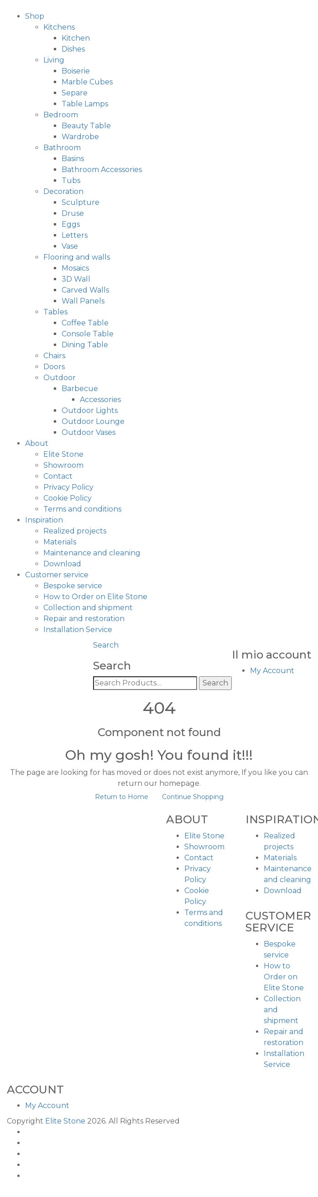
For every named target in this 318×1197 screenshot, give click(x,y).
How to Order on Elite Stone (95, 596)
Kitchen (76, 38)
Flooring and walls (76, 257)
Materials (59, 542)
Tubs (71, 180)
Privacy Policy (68, 487)
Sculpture (80, 202)
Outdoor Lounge (93, 421)
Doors (54, 366)
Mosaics (75, 268)
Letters (75, 235)
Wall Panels (83, 301)
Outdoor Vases (88, 432)
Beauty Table (86, 125)
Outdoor (59, 377)
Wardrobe (80, 136)
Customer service (57, 574)
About (36, 443)
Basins (73, 158)
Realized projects (74, 531)
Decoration (63, 191)
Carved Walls (85, 290)
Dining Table (85, 344)
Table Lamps (85, 103)
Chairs (54, 355)
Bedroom (60, 114)
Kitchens (59, 27)
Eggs (71, 224)
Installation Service (77, 629)
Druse (73, 213)
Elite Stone (63, 454)
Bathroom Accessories (102, 169)
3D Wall (76, 279)
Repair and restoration (84, 618)
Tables (55, 312)
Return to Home (121, 797)
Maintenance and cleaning (92, 553)
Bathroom (62, 147)
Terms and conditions (82, 509)
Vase (70, 246)
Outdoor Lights (90, 410)
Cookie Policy (67, 498)
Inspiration (44, 520)
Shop (34, 16)
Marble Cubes (87, 82)
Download (62, 563)
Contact (58, 476)
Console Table (88, 333)
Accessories (100, 399)
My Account (272, 670)
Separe (75, 93)
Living (53, 60)
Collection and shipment (88, 607)
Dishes (73, 49)
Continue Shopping (193, 797)
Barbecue (80, 388)
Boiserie (76, 71)
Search (106, 645)
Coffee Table (85, 323)
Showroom (63, 465)
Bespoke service (72, 585)
